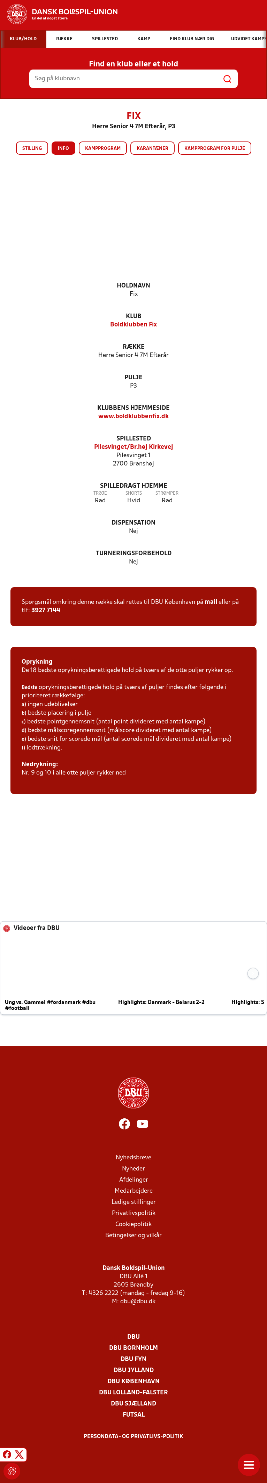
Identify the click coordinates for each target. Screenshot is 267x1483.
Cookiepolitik (133, 1224)
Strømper (166, 493)
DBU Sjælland (133, 1404)
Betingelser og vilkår (133, 1236)
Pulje (133, 378)
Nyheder (133, 1169)
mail (211, 602)
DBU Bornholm (133, 1348)
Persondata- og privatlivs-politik (133, 1436)
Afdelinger (133, 1180)
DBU (133, 1337)
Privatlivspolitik (133, 1213)
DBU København (133, 1382)
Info (63, 148)
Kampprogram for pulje (214, 148)
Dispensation (133, 523)
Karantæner (152, 148)
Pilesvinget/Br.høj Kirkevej (133, 447)
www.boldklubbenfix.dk (133, 417)
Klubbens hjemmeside (133, 408)
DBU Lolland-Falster (133, 1393)
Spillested (133, 439)
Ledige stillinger (134, 1202)
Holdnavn (133, 286)
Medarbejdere (134, 1191)
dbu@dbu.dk (137, 1302)
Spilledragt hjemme (133, 486)
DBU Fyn (133, 1359)
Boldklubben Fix (133, 325)
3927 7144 (45, 611)
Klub (134, 316)
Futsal (134, 1415)
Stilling (32, 148)
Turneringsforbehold (133, 554)
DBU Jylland (134, 1370)
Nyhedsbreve (133, 1158)
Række (134, 347)
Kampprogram (103, 148)
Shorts (133, 493)
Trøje (100, 493)
